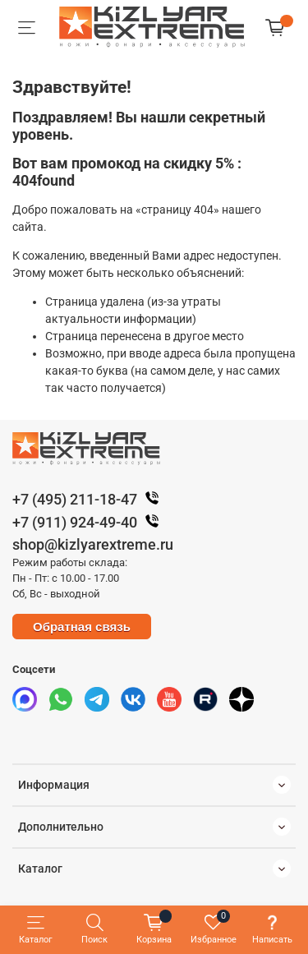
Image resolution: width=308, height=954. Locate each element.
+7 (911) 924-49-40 (89, 522)
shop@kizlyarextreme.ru (92, 544)
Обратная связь (82, 627)
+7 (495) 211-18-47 (89, 499)
